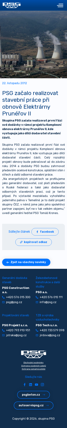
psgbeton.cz (33, 394)
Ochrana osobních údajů (33, 365)
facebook (45, 231)
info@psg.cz (46, 302)
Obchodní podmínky (33, 362)
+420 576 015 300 (16, 297)
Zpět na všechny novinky (26, 262)
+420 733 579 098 (50, 330)
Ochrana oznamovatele (33, 369)
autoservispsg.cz (34, 405)
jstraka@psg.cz (14, 335)
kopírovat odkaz (33, 242)
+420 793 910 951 (16, 330)
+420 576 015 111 (49, 297)
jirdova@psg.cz (48, 335)
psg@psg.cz (12, 302)
